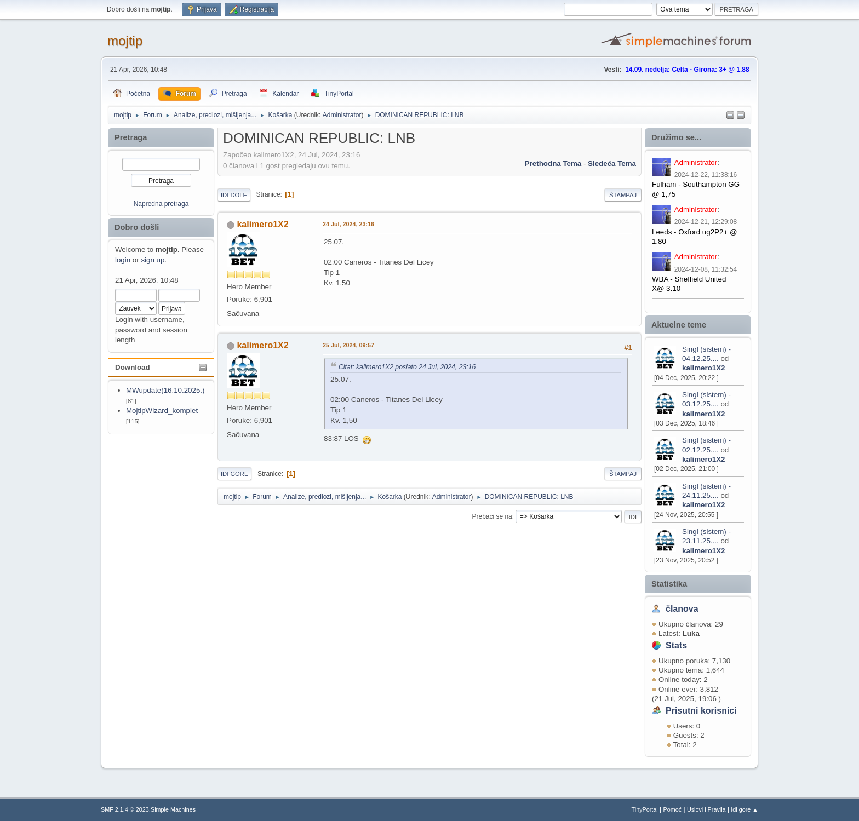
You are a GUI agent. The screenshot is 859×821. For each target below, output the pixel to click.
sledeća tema (612, 163)
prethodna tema (553, 163)
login (122, 260)
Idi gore (234, 473)
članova (682, 608)
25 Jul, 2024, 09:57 (348, 345)
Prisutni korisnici (701, 710)
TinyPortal (645, 809)
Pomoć (672, 809)
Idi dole (234, 195)
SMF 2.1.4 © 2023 (125, 809)
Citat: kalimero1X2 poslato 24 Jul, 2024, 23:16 (407, 367)
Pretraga (130, 137)
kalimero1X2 (703, 368)
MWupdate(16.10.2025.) (165, 390)
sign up (152, 260)
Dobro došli (136, 227)
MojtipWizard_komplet (162, 410)
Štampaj (623, 195)
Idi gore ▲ (744, 809)
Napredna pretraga (161, 204)
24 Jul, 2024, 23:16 (348, 224)
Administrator (342, 115)
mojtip (124, 40)
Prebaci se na (492, 516)
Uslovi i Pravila (706, 809)
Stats (676, 645)
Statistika (669, 583)
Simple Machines (173, 809)
